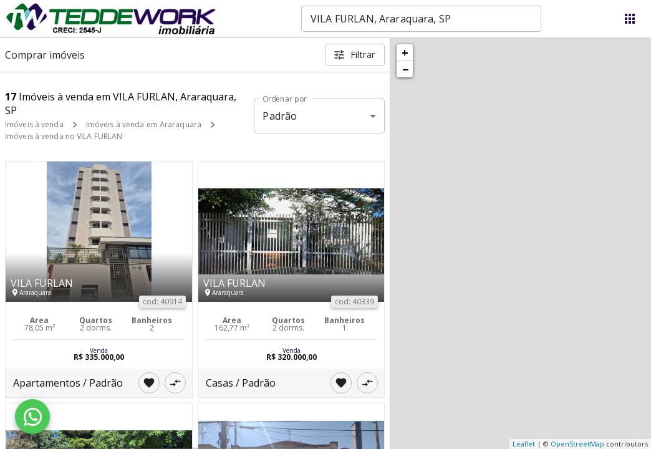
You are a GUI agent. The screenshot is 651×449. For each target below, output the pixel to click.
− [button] (405, 69)
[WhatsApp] (32, 416)
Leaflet (524, 443)
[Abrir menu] (630, 19)
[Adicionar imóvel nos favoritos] (149, 382)
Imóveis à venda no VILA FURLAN (63, 136)
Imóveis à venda (34, 124)
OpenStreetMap (577, 443)
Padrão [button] (280, 116)
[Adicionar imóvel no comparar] (175, 382)
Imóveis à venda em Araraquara (143, 124)
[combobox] (421, 19)
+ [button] (405, 52)
